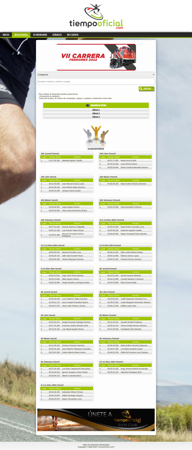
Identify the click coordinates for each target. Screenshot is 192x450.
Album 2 (96, 113)
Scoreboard (40, 34)
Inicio (6, 34)
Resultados (21, 34)
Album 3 (96, 117)
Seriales (57, 34)
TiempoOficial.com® (105, 447)
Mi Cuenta (73, 34)
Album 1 (96, 110)
